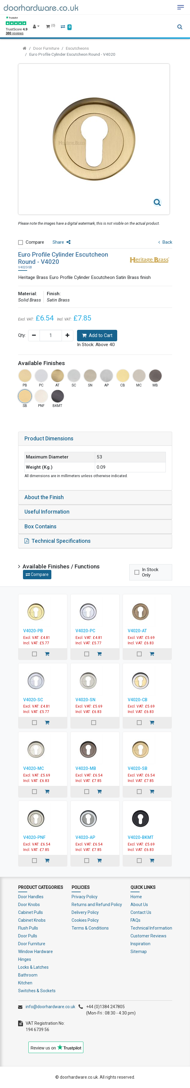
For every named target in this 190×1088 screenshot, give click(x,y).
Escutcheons (77, 48)
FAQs (135, 920)
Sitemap (138, 951)
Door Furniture (46, 48)
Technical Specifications (57, 541)
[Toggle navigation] (180, 7)
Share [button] (61, 242)
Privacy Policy (85, 896)
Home (136, 896)
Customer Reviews (148, 935)
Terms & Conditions (90, 928)
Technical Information (151, 928)
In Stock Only (150, 572)
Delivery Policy (85, 912)
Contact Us (140, 912)
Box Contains (40, 527)
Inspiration (140, 943)
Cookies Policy (85, 920)
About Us (139, 904)
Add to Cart (97, 335)
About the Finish (44, 497)
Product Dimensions (48, 439)
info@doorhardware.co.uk (50, 1006)
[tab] (95, 439)
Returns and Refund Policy (97, 904)
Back (165, 242)
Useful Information (46, 512)
